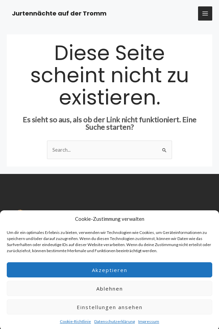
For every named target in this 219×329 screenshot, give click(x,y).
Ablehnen (109, 291)
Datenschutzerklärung (114, 324)
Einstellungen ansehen (110, 309)
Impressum (148, 324)
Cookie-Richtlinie (75, 324)
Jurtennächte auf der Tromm (59, 13)
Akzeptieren (109, 272)
